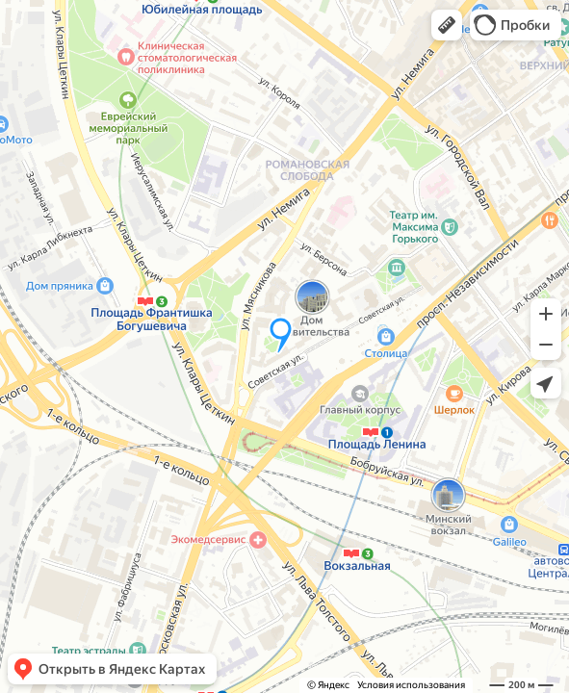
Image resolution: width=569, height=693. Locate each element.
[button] (446, 25)
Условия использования (411, 685)
